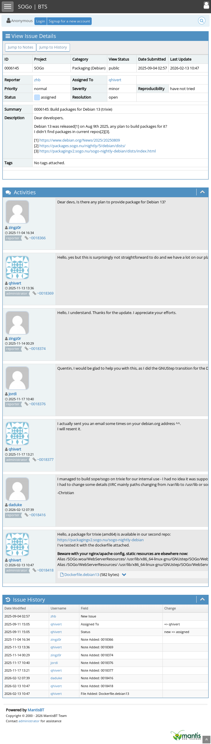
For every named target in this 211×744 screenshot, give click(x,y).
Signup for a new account (69, 21)
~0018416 (37, 514)
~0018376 (37, 403)
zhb (37, 79)
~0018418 (45, 570)
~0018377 (45, 459)
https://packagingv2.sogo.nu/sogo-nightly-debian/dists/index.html (97, 151)
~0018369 (45, 293)
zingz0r (15, 227)
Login (40, 21)
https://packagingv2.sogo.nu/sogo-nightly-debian (100, 539)
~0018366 (37, 237)
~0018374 (37, 348)
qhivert (115, 79)
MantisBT (36, 710)
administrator (29, 721)
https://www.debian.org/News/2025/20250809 (79, 140)
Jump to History (53, 47)
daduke (15, 504)
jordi (12, 393)
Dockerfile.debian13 (81, 574)
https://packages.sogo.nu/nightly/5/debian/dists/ (82, 145)
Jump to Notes (20, 47)
